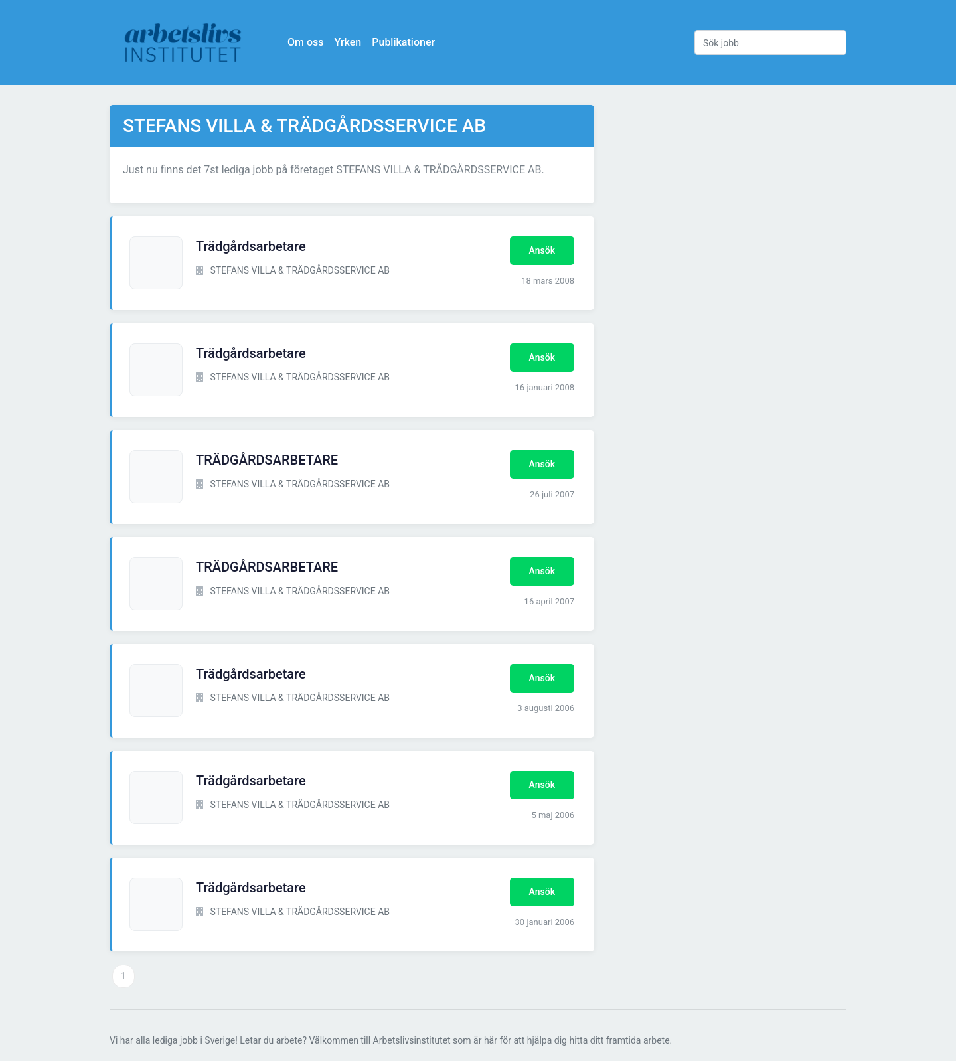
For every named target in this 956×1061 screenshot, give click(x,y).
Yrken (347, 42)
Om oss (305, 42)
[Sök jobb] (770, 42)
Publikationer (403, 42)
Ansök (542, 250)
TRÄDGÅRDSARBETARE (267, 460)
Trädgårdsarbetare (251, 246)
